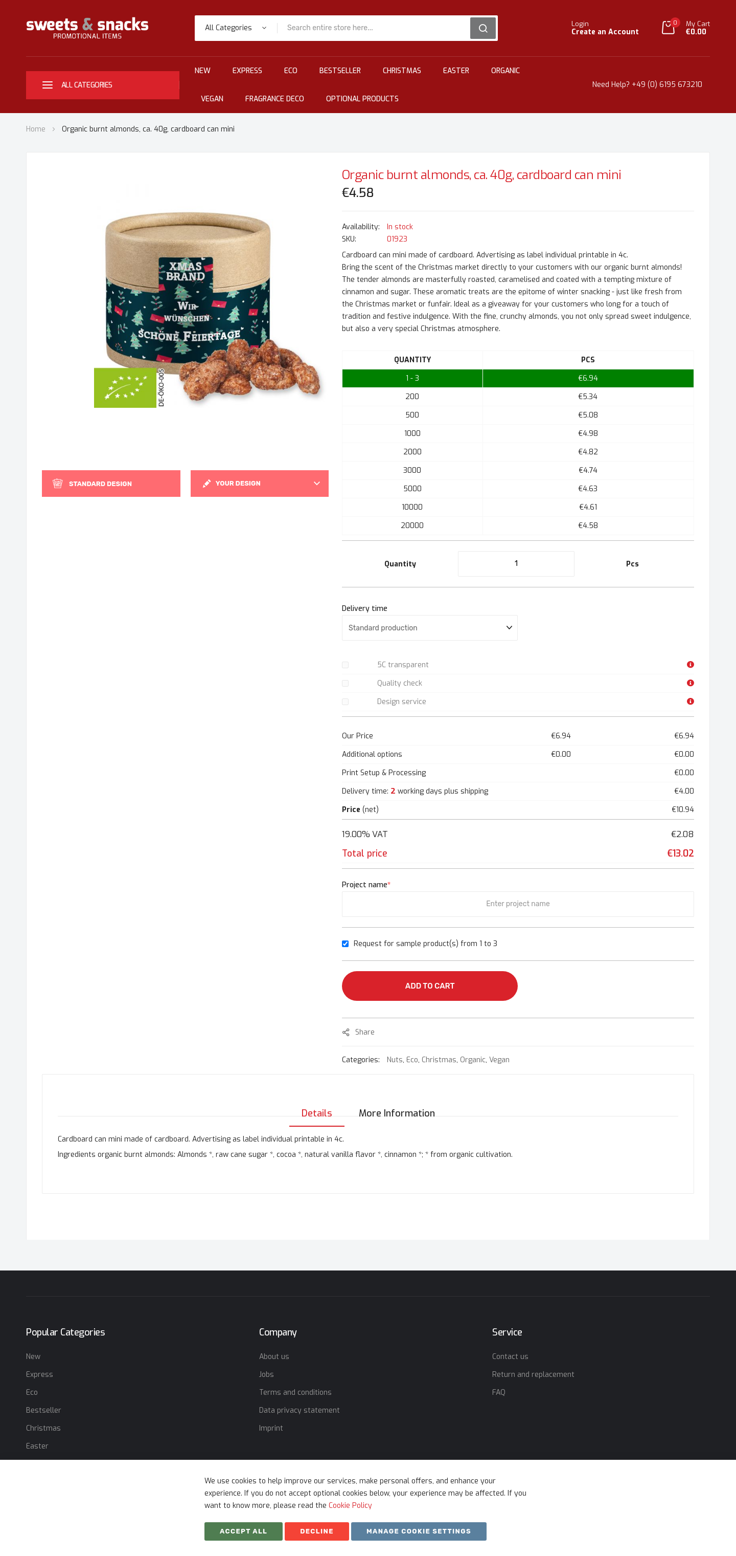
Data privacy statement (299, 1410)
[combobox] (377, 28)
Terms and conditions (295, 1392)
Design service (401, 702)
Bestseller (340, 71)
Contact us (510, 1357)
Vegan (212, 99)
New (203, 71)
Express (247, 71)
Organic (505, 71)
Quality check (399, 683)
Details (313, 1103)
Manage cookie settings (418, 1531)
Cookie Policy (350, 1505)
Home (35, 129)
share (365, 1032)
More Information (397, 1103)
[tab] (313, 1103)
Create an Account (605, 32)
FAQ (498, 1392)
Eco (290, 71)
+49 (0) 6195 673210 (667, 85)
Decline (317, 1531)
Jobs (266, 1374)
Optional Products (362, 99)
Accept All (243, 1531)
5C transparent (403, 665)
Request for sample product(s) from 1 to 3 (425, 944)
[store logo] (87, 27)
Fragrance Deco (274, 99)
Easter (456, 71)
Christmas (402, 71)
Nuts (395, 1060)
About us (274, 1357)
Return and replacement (533, 1374)
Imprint (271, 1428)
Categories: (362, 1060)
